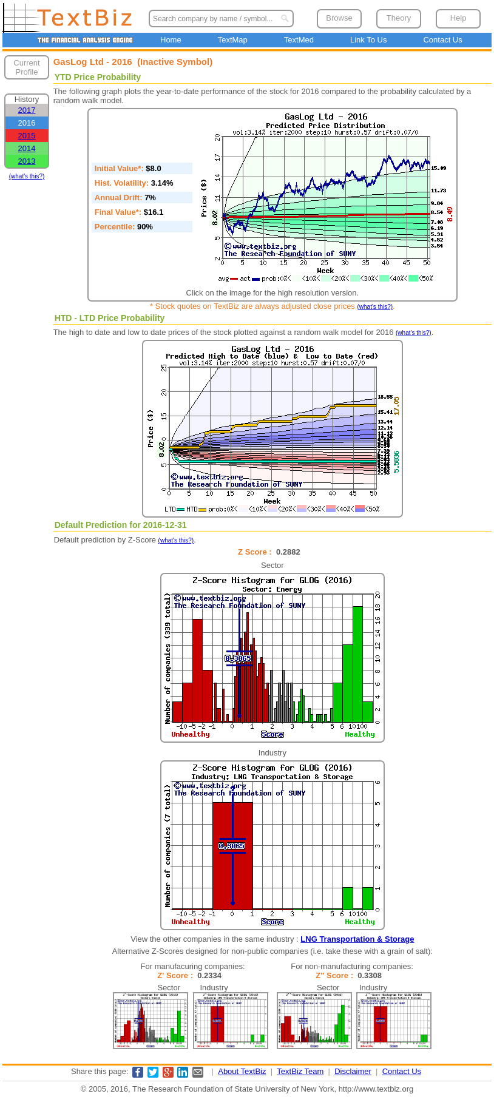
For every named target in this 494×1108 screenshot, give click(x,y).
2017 (27, 110)
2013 (27, 161)
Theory (399, 17)
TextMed (299, 39)
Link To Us (368, 39)
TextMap (233, 39)
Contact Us (442, 39)
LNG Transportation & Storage (357, 939)
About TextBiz (242, 1071)
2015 (27, 135)
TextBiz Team (300, 1071)
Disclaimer (352, 1071)
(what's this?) (27, 176)
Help (458, 17)
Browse (339, 17)
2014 (27, 148)
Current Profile (26, 67)
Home (170, 39)
